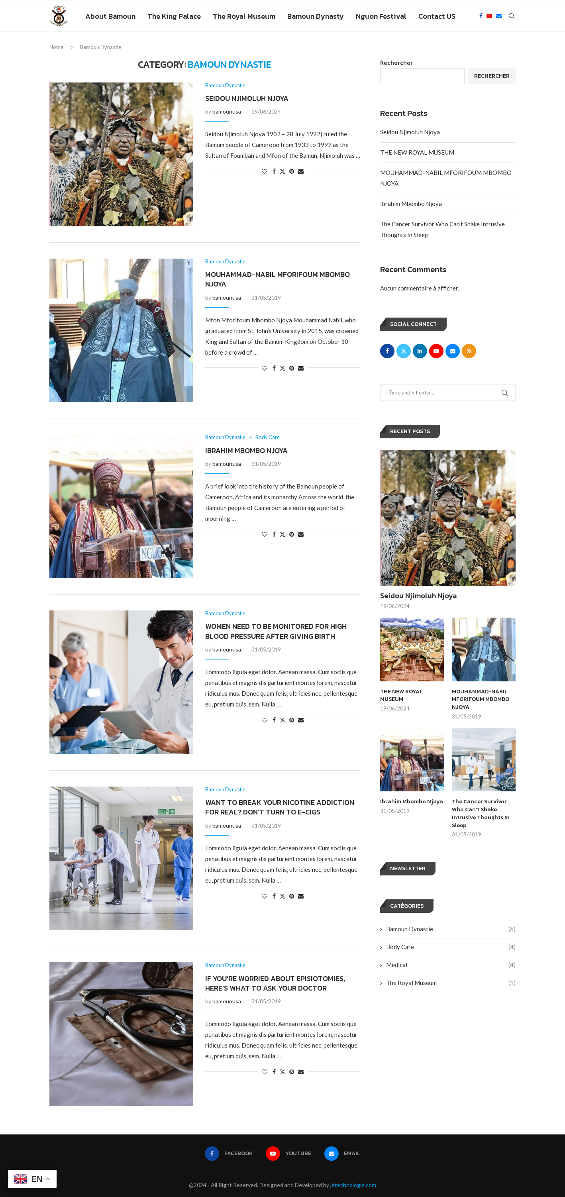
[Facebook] (481, 16)
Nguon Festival (381, 16)
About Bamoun (110, 16)
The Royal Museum (244, 16)
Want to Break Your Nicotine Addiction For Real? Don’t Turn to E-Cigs (279, 807)
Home (56, 47)
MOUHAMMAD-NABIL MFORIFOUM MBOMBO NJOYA (277, 279)
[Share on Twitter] (282, 171)
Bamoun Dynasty (315, 16)
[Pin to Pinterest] (291, 171)
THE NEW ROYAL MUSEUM (417, 152)
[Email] (499, 16)
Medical (451, 964)
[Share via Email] (301, 171)
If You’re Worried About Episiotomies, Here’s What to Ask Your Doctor (275, 983)
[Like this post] (264, 171)
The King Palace (174, 16)
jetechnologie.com (353, 1184)
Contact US (436, 16)
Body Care (451, 946)
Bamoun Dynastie (451, 928)
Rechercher (396, 62)
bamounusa (226, 111)
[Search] (512, 16)
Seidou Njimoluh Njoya (246, 98)
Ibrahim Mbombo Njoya (246, 450)
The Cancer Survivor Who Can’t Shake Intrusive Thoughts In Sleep (481, 813)
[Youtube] (489, 16)
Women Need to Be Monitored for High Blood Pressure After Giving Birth (276, 631)
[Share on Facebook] (274, 171)
